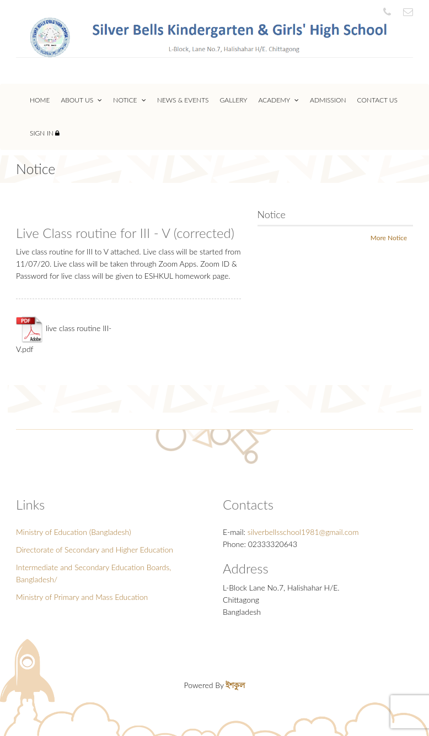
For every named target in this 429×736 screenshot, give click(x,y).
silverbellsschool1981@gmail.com (303, 532)
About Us (81, 100)
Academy (278, 100)
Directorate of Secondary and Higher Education (94, 549)
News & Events (183, 100)
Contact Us (377, 100)
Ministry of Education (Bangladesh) (73, 532)
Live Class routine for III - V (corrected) (125, 233)
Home (40, 100)
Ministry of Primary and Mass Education (82, 597)
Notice (129, 100)
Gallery (234, 100)
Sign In (45, 133)
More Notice (389, 238)
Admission (328, 100)
